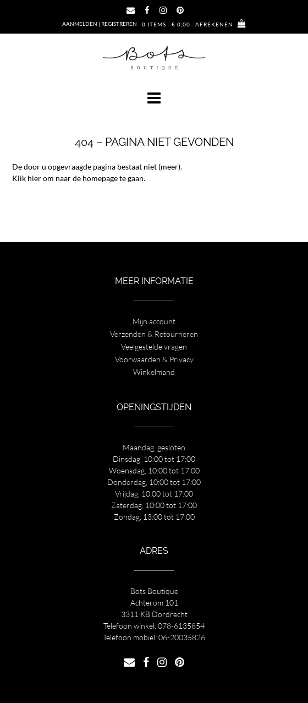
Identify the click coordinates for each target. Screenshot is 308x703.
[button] (154, 98)
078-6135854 (181, 625)
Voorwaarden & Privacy (154, 359)
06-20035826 (181, 637)
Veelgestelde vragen (154, 346)
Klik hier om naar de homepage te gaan (78, 178)
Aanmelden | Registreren (99, 23)
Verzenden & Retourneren (154, 334)
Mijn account (154, 321)
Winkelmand (154, 372)
